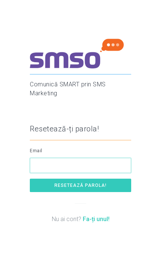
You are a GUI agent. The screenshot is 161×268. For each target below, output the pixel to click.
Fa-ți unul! (96, 219)
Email (36, 150)
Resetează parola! (80, 185)
